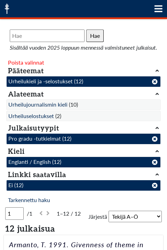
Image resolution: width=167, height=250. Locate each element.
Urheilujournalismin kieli (37, 104)
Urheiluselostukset (31, 115)
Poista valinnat (26, 62)
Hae (95, 35)
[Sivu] (14, 213)
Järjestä (97, 216)
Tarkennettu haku (29, 200)
